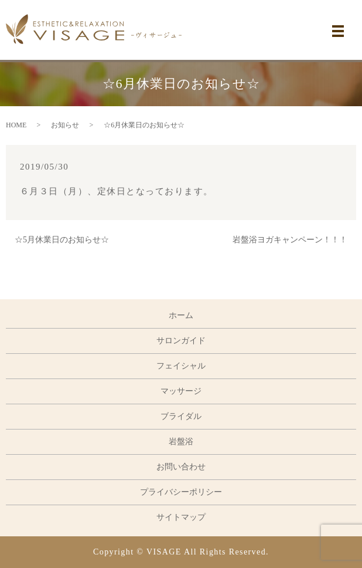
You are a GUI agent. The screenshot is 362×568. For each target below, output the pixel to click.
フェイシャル (181, 365)
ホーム (181, 315)
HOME (16, 125)
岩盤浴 (181, 441)
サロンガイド (181, 340)
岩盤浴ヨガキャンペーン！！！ (290, 239)
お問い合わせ (181, 466)
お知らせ (65, 125)
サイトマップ (181, 517)
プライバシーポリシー (181, 492)
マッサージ (181, 391)
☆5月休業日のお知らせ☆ (62, 239)
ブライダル (181, 416)
